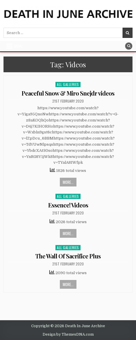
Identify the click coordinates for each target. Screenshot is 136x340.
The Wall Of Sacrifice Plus (68, 256)
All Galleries (68, 84)
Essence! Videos (68, 205)
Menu (18, 46)
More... (68, 182)
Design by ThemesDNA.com (68, 334)
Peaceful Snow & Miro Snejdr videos (68, 93)
